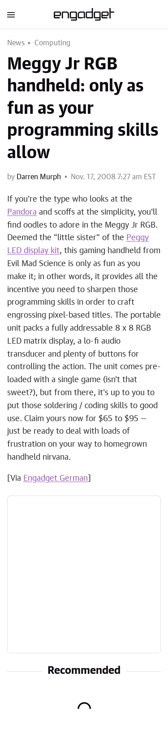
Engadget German (55, 478)
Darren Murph (39, 177)
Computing (52, 43)
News (16, 43)
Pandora (22, 212)
